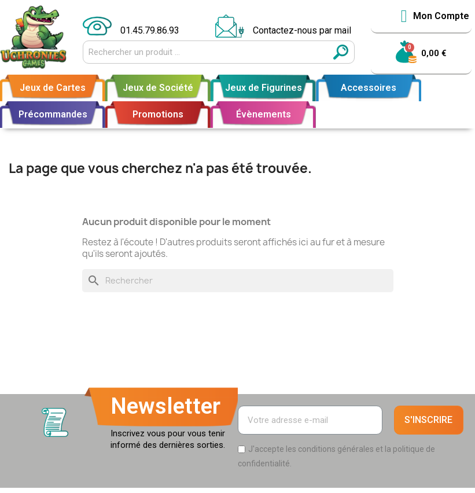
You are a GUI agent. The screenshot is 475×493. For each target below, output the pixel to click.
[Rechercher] (237, 280)
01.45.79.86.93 (149, 30)
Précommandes (53, 114)
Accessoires (368, 87)
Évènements (263, 114)
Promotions (157, 114)
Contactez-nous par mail (302, 30)
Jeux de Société (158, 87)
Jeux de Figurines (263, 87)
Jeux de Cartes (53, 87)
